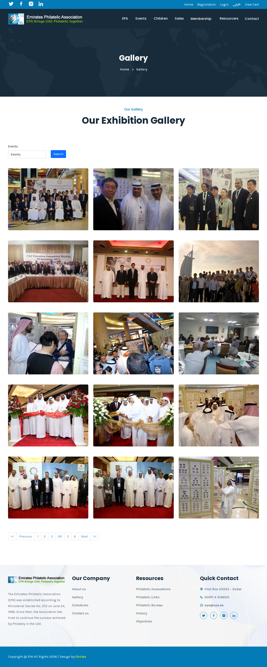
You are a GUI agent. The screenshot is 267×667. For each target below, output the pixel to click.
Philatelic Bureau (149, 605)
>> (94, 536)
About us (79, 589)
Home (188, 4)
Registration (206, 4)
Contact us (80, 613)
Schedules (80, 605)
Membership (201, 18)
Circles (80, 657)
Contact (252, 18)
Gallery (77, 597)
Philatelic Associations (153, 589)
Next (84, 536)
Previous (25, 536)
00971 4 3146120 (216, 597)
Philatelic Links (147, 597)
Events (13, 146)
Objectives (144, 621)
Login (224, 4)
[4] (60, 536)
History (141, 613)
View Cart (252, 4)
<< (12, 536)
